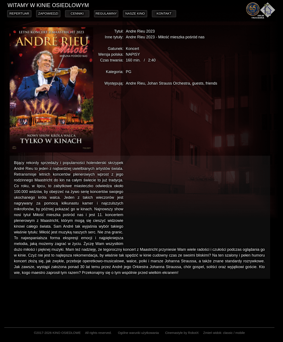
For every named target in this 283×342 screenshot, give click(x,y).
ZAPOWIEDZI (48, 13)
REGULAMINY (106, 13)
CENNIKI (77, 13)
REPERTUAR (19, 13)
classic (228, 333)
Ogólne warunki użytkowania (138, 333)
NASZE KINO (135, 13)
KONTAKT (164, 13)
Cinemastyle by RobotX (182, 333)
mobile (240, 333)
